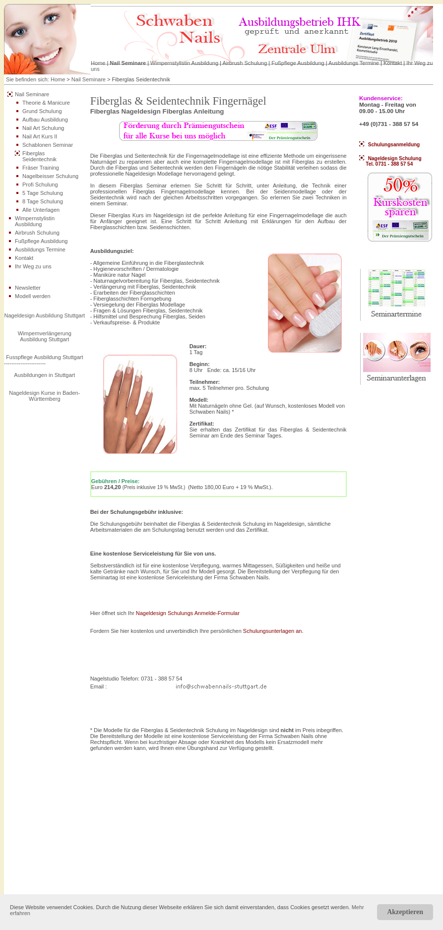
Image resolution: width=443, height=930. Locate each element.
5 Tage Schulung (42, 193)
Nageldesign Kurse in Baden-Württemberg (44, 396)
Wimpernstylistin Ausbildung (184, 63)
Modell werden (33, 296)
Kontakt (392, 63)
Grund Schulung (42, 111)
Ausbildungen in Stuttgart (44, 375)
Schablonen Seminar (47, 145)
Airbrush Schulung (244, 63)
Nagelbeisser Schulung (50, 176)
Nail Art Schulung (43, 128)
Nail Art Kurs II (39, 136)
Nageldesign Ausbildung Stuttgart (44, 315)
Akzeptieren (405, 912)
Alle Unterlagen (41, 210)
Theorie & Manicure (46, 103)
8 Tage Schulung (42, 201)
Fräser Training (40, 168)
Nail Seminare (128, 63)
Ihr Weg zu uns (33, 266)
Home (98, 63)
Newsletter (28, 288)
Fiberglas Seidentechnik (39, 156)
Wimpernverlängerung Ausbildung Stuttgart (44, 336)
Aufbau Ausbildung (45, 120)
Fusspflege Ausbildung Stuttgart (44, 357)
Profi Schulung (40, 184)
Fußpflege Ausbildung (297, 63)
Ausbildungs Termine (353, 63)
